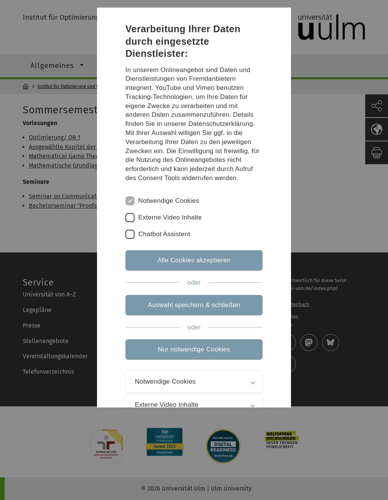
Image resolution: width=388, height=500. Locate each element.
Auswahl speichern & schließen (194, 305)
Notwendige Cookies (168, 200)
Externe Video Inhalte (170, 217)
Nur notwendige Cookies (194, 349)
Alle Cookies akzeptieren (193, 260)
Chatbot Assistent (164, 234)
